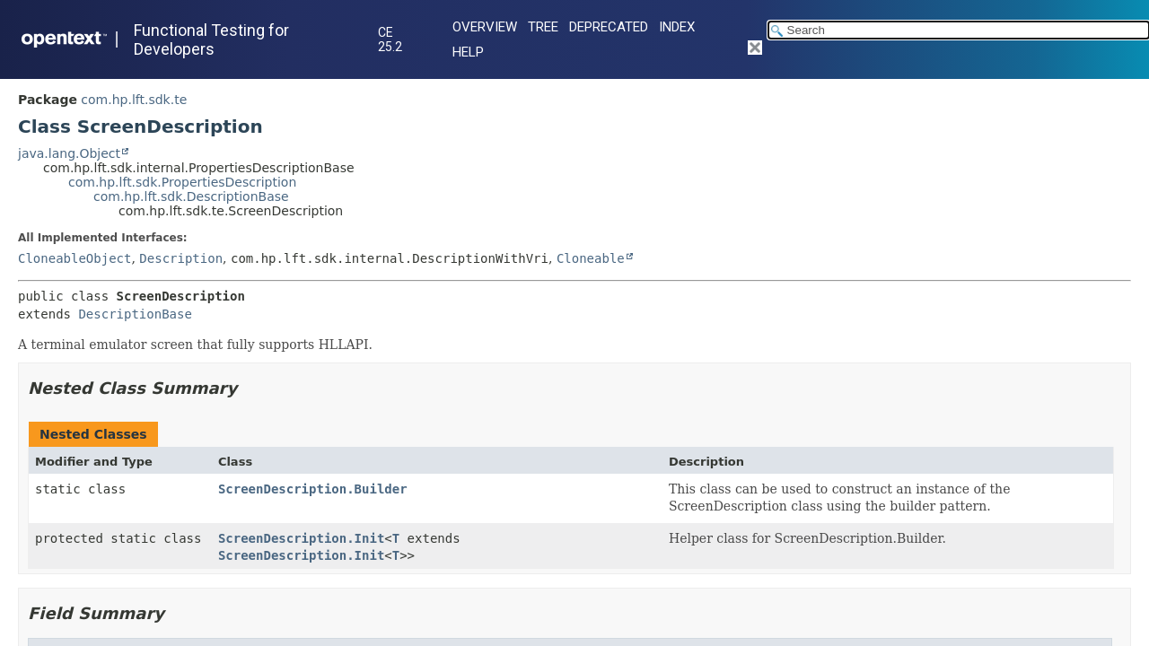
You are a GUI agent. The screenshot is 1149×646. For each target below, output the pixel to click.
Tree (543, 27)
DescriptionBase (134, 314)
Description (181, 258)
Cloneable (591, 258)
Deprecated (608, 27)
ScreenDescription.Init (301, 538)
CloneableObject (74, 258)
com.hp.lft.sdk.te (134, 99)
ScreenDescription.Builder (313, 489)
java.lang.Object (69, 153)
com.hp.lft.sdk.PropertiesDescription (182, 182)
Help (468, 52)
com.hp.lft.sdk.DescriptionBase (191, 196)
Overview (484, 27)
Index (677, 27)
